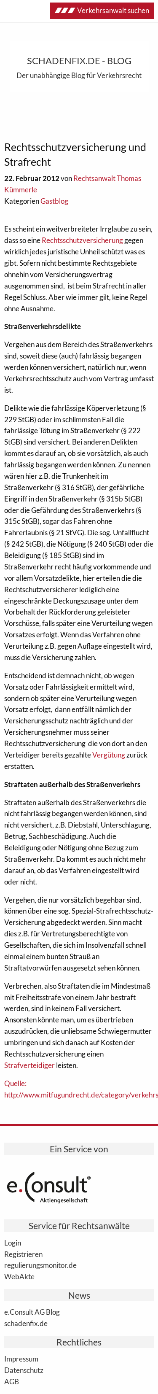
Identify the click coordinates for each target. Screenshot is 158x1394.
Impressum (21, 1358)
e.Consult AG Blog (32, 1312)
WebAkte (19, 1276)
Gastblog (54, 201)
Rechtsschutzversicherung (82, 240)
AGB (11, 1381)
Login (12, 1242)
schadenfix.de (26, 1323)
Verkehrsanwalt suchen (102, 10)
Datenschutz (23, 1370)
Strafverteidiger (29, 1065)
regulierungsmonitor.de (40, 1265)
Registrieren (23, 1254)
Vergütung (108, 754)
